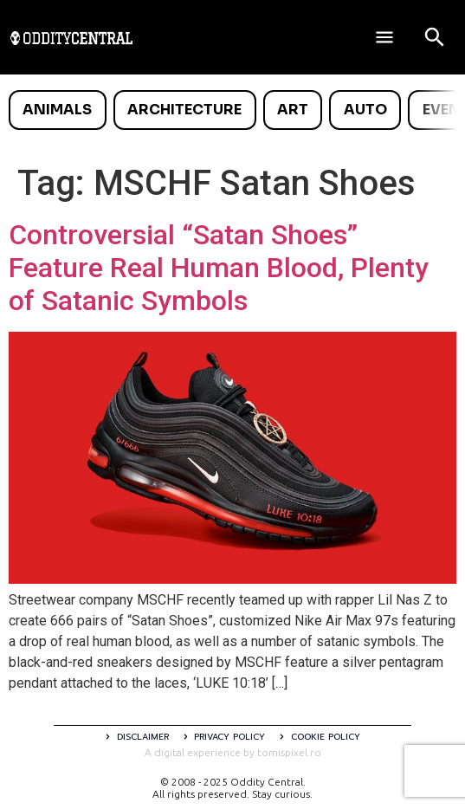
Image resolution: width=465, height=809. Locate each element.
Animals (57, 109)
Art (292, 109)
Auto (365, 109)
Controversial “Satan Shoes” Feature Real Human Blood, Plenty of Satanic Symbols (219, 268)
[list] (232, 110)
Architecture (184, 109)
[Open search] (435, 37)
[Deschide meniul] (384, 37)
